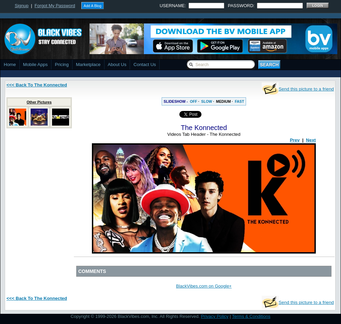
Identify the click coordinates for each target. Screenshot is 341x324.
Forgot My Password (55, 5)
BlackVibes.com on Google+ (203, 286)
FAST (239, 101)
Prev (295, 140)
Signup (21, 5)
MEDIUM (223, 101)
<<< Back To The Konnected (36, 84)
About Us (117, 64)
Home (10, 64)
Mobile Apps (35, 64)
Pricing (62, 64)
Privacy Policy (214, 316)
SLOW (206, 101)
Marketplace (88, 64)
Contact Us (144, 64)
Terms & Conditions (251, 316)
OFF (193, 101)
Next (311, 140)
